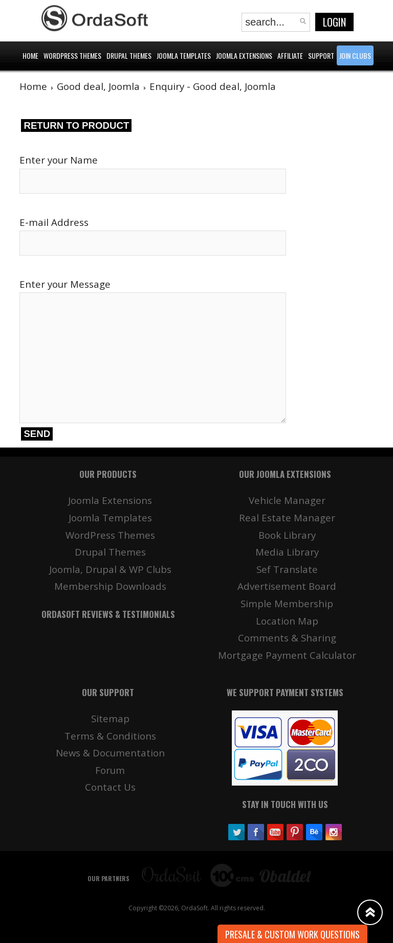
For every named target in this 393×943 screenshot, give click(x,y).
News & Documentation (110, 752)
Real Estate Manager (287, 517)
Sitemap (110, 718)
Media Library (287, 551)
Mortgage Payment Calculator (287, 655)
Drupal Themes (110, 551)
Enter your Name (58, 159)
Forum (110, 770)
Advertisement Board (286, 586)
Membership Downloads (110, 586)
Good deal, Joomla (98, 86)
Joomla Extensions (110, 500)
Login (334, 22)
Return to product (76, 125)
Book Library (287, 534)
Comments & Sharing (287, 637)
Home (33, 86)
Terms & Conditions (110, 735)
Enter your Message (65, 284)
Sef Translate (287, 569)
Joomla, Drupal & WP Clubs (110, 569)
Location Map (287, 620)
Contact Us (110, 786)
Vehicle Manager (287, 500)
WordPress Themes (110, 534)
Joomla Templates (110, 517)
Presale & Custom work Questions (292, 934)
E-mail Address (54, 222)
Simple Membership (287, 603)
